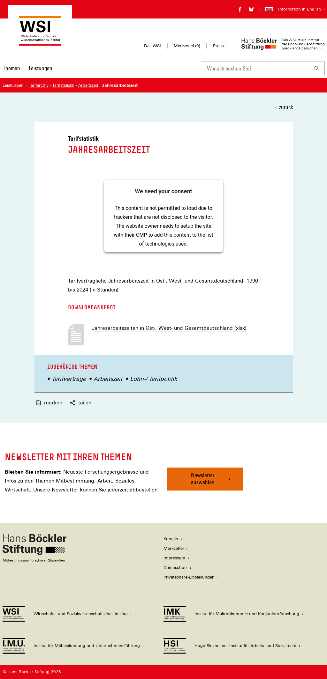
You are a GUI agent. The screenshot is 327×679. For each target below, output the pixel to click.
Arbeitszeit (108, 378)
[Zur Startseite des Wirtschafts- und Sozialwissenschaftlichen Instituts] (40, 42)
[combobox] (255, 68)
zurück (286, 107)
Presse (219, 45)
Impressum (174, 558)
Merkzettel (174, 548)
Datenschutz (175, 567)
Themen (11, 68)
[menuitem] (11, 72)
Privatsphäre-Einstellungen (189, 577)
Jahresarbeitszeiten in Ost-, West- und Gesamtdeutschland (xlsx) (169, 328)
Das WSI (152, 45)
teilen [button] (80, 403)
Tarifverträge (69, 378)
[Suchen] (317, 68)
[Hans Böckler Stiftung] (34, 560)
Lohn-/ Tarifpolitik (153, 378)
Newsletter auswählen (203, 478)
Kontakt (171, 538)
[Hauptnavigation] (28, 68)
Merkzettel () (187, 45)
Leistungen (40, 68)
